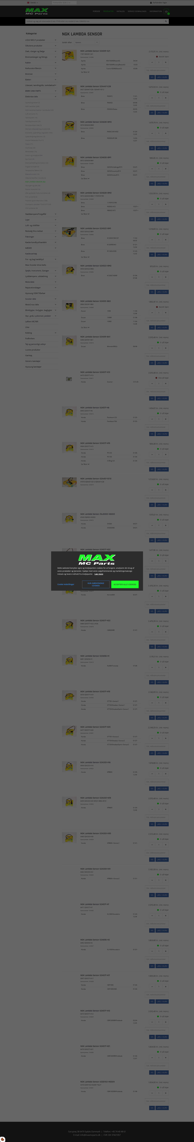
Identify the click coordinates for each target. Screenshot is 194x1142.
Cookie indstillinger (65, 584)
